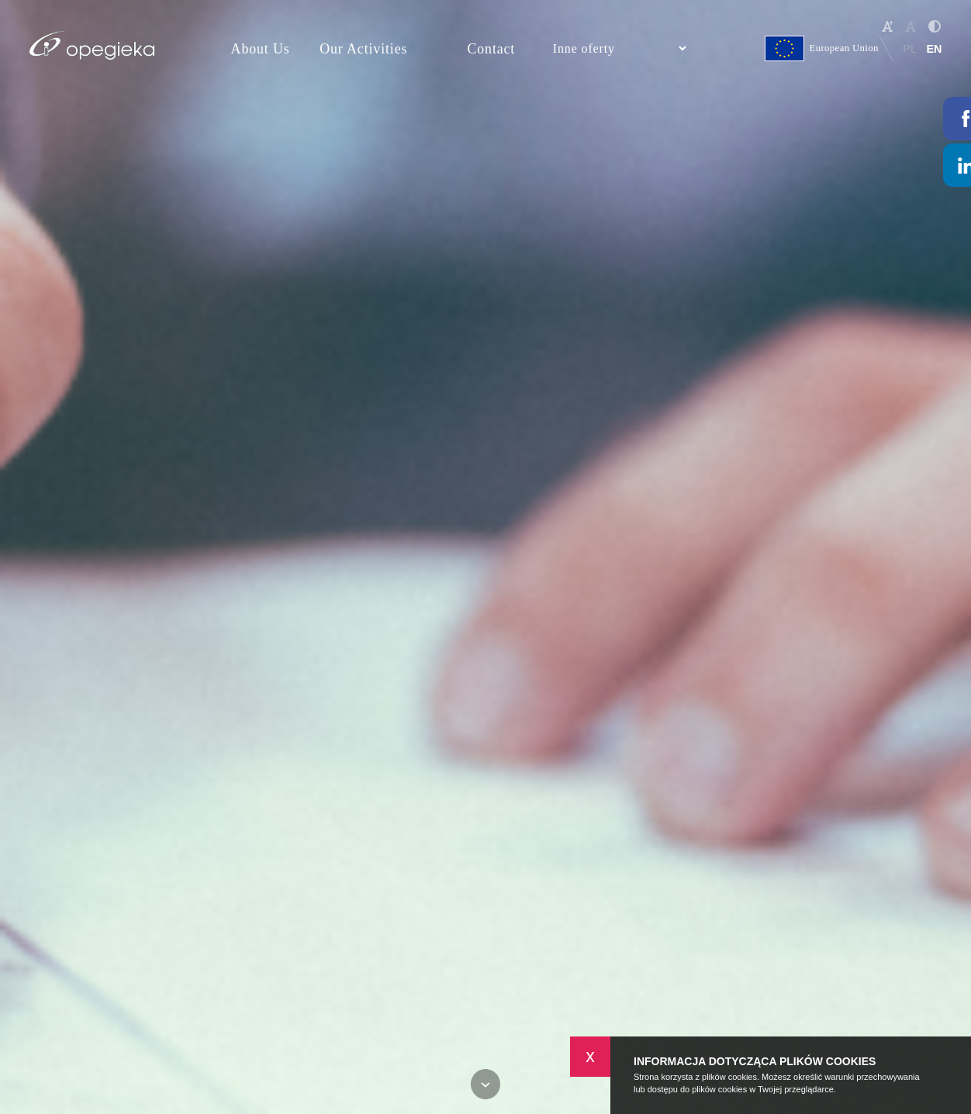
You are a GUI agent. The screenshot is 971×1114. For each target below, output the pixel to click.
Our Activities (363, 49)
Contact (491, 49)
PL (910, 48)
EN (934, 48)
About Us (260, 49)
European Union (822, 48)
